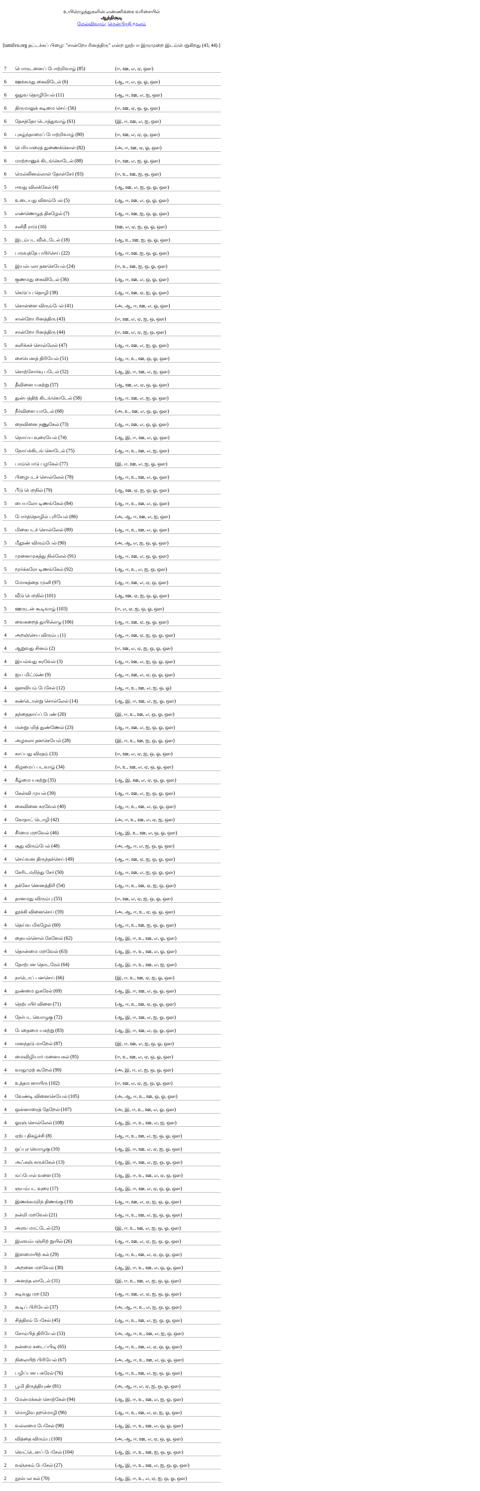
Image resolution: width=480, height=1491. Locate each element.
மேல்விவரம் (91, 23)
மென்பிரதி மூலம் (127, 23)
